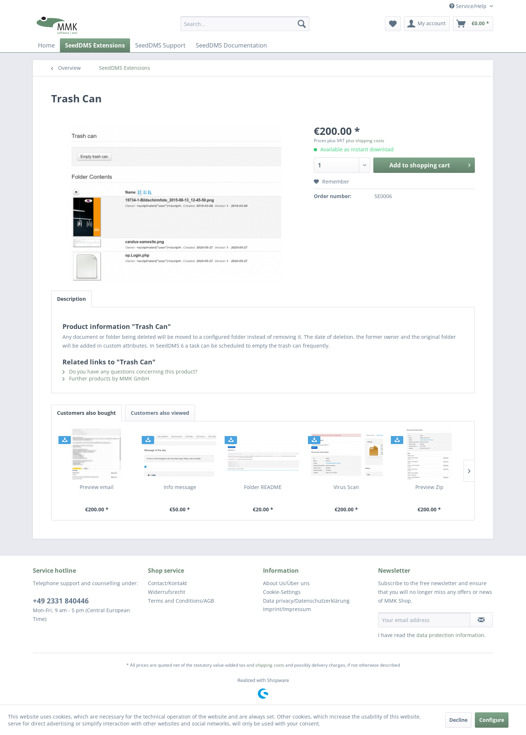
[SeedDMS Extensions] (95, 45)
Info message (180, 487)
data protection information (450, 635)
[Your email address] (424, 620)
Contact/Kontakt (167, 583)
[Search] (301, 23)
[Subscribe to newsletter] (481, 620)
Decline (458, 719)
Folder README (263, 487)
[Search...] (244, 23)
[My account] (427, 23)
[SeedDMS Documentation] (231, 45)
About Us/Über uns (286, 583)
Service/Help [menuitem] (468, 6)
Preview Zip (429, 487)
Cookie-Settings (282, 591)
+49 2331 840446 (61, 601)
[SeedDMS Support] (160, 45)
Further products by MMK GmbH (105, 378)
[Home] (46, 45)
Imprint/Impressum (287, 609)
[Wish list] (393, 23)
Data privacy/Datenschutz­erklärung (306, 600)
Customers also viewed (160, 412)
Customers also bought (86, 412)
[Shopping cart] (473, 23)
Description (71, 298)
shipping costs (269, 665)
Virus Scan (346, 487)
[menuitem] (244, 23)
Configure (491, 719)
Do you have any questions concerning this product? (129, 371)
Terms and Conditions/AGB (181, 600)
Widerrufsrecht (166, 591)
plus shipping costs (365, 140)
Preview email (97, 487)
